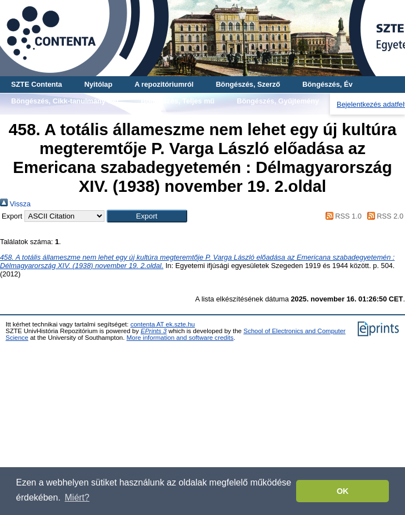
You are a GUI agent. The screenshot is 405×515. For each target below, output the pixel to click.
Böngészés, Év (327, 84)
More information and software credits (180, 337)
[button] (147, 216)
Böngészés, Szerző (248, 84)
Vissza (15, 204)
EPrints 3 (154, 331)
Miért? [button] (77, 497)
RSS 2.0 (383, 216)
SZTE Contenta (36, 84)
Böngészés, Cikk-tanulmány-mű (64, 101)
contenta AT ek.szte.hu (163, 324)
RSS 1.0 (342, 216)
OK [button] (343, 491)
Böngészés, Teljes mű (177, 101)
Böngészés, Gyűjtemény (278, 101)
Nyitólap (98, 84)
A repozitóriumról (163, 84)
